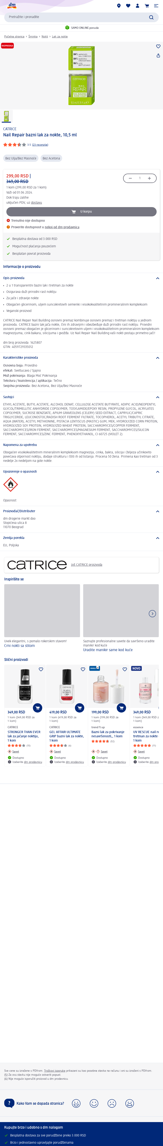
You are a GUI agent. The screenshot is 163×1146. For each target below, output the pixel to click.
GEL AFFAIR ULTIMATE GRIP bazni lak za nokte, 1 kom (66, 736)
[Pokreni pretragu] (151, 17)
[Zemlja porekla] (81, 538)
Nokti (45, 36)
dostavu (36, 203)
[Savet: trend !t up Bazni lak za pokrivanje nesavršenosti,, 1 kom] (99, 751)
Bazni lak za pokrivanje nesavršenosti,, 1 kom (107, 734)
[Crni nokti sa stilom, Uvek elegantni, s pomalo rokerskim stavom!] (42, 618)
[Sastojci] (81, 397)
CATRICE (10, 129)
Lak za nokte (60, 36)
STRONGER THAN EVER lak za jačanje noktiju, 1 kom (24, 736)
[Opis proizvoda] (81, 278)
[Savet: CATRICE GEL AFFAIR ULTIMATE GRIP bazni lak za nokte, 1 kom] (55, 751)
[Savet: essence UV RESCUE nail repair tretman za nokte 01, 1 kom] (139, 751)
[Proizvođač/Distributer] (81, 511)
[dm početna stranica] (11, 5)
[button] (156, 5)
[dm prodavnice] (118, 5)
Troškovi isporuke (54, 1070)
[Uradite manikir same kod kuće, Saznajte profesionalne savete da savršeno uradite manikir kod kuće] (121, 618)
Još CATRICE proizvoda (54, 565)
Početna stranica (14, 36)
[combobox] (81, 17)
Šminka (33, 36)
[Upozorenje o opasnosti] (81, 471)
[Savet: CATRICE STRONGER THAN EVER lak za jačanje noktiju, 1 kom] (13, 751)
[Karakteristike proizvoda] (81, 358)
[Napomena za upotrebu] (81, 445)
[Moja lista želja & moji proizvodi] (128, 5)
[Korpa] (146, 5)
